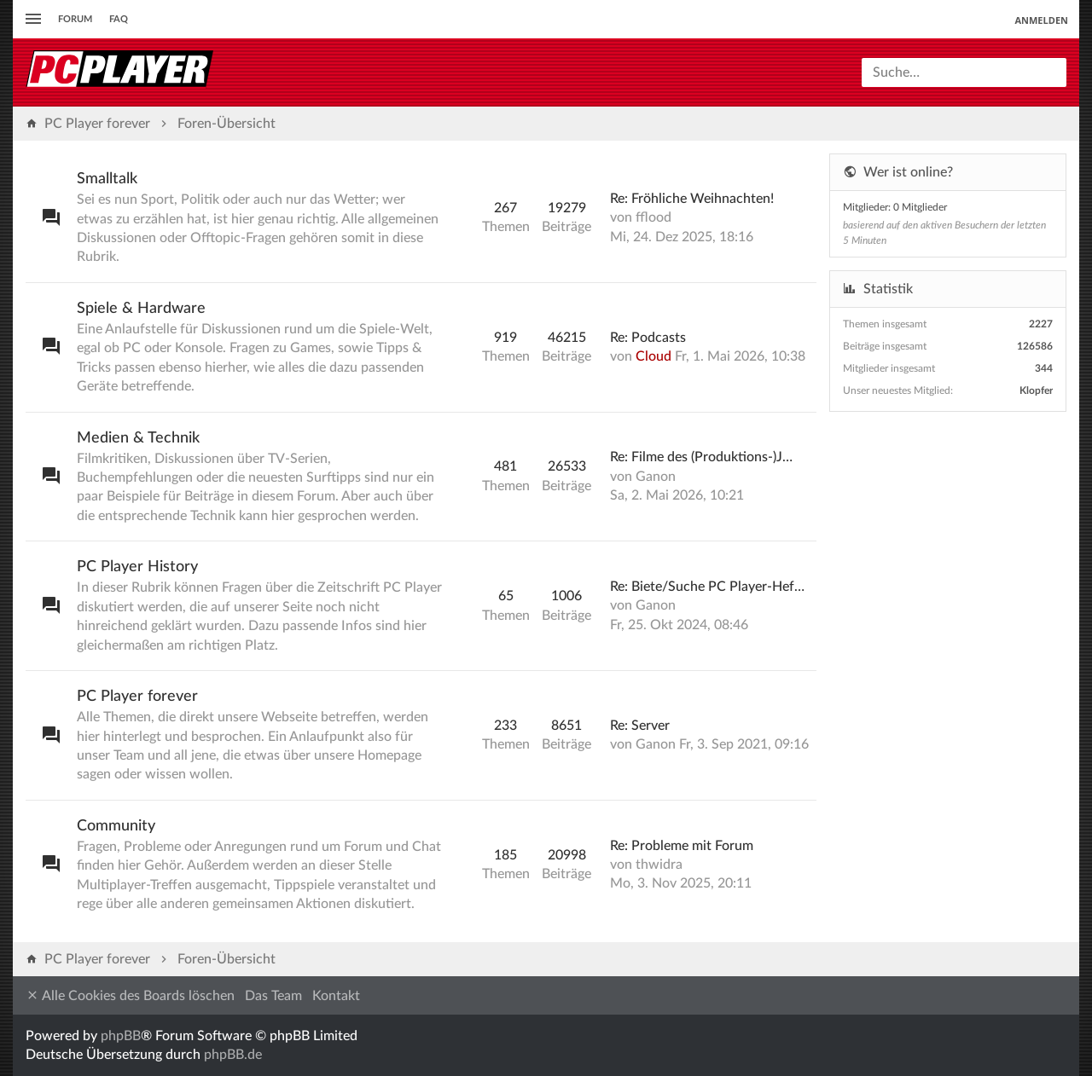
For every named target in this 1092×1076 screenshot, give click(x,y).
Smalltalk (107, 179)
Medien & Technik (138, 438)
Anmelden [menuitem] (1041, 20)
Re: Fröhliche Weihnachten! (692, 198)
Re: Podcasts (648, 337)
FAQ (118, 19)
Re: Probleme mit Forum (681, 846)
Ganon (656, 476)
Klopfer (1036, 390)
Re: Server (640, 725)
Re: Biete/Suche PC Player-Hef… (707, 586)
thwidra (659, 864)
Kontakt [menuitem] (336, 996)
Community (116, 826)
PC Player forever (137, 696)
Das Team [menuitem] (273, 996)
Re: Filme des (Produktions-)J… (701, 457)
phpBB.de (233, 1055)
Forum (75, 19)
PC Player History (137, 567)
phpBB (121, 1036)
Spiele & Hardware (141, 308)
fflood (653, 217)
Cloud (653, 356)
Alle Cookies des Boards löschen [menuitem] (130, 995)
